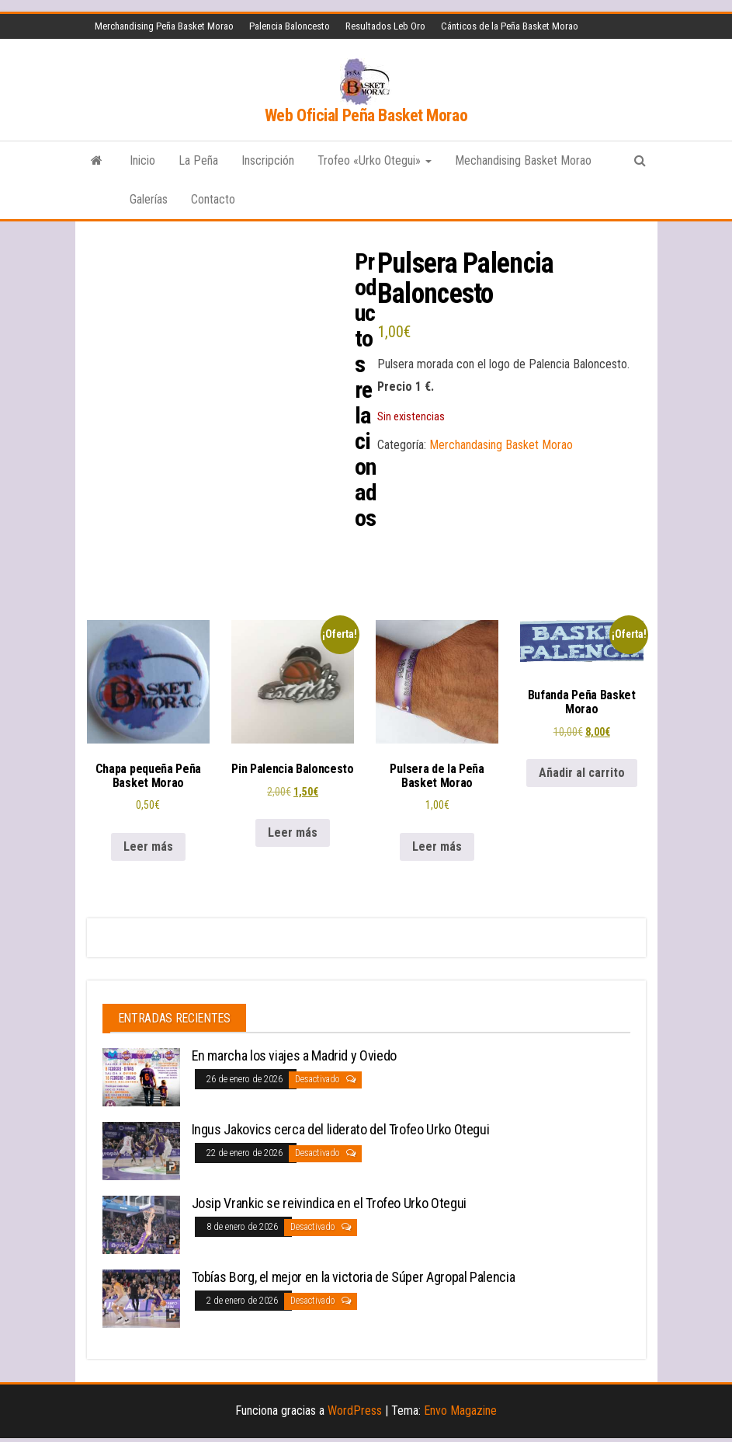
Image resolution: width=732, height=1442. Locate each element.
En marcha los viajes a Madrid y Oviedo (294, 1048)
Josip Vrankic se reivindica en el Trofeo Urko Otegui (329, 1196)
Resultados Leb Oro (385, 26)
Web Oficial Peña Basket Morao (366, 115)
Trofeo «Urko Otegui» (374, 160)
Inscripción (267, 160)
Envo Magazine (460, 1403)
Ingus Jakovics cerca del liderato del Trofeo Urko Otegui (341, 1122)
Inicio (142, 160)
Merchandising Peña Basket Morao (164, 26)
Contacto (213, 199)
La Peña (198, 160)
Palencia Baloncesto (289, 26)
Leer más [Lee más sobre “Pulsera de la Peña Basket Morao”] (437, 838)
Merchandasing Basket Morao (501, 444)
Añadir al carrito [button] (582, 765)
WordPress (355, 1403)
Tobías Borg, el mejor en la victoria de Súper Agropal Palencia (353, 1270)
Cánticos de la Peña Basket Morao (509, 26)
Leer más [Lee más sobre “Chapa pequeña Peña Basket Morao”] (148, 838)
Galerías (149, 199)
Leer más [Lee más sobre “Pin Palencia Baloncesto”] (292, 824)
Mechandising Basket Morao (523, 160)
